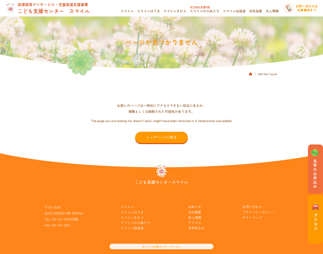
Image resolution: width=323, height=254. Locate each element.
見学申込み (196, 227)
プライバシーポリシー (258, 212)
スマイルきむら (174, 10)
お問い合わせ (252, 206)
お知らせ (194, 206)
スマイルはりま (148, 10)
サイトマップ (252, 217)
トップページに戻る (161, 137)
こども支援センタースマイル (161, 182)
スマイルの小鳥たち (204, 9)
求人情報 (272, 10)
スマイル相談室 (234, 10)
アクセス (194, 222)
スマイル (127, 10)
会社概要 (255, 10)
